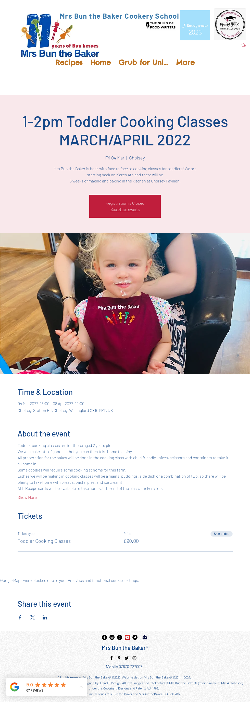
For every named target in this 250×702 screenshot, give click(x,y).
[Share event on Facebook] (20, 617)
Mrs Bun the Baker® (125, 647)
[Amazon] (119, 637)
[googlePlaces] (119, 658)
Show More (27, 497)
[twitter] (135, 637)
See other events (125, 209)
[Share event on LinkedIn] (45, 617)
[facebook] (104, 637)
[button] (245, 44)
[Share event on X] (32, 617)
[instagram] (112, 637)
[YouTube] (127, 637)
